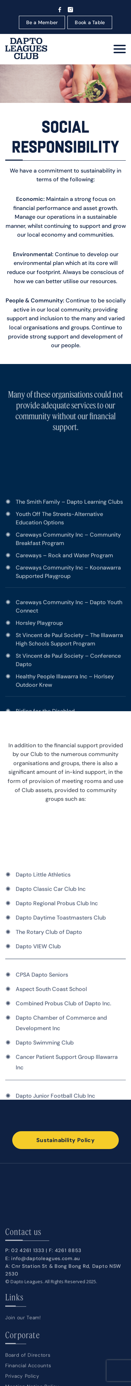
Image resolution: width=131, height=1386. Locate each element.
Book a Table (90, 22)
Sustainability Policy (65, 1140)
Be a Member (42, 22)
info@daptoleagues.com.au (45, 1339)
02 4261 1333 (27, 1331)
